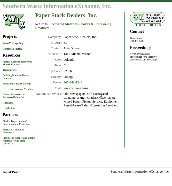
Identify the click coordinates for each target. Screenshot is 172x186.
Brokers (8, 102)
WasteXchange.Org (13, 43)
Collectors (9, 108)
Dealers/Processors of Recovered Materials (14, 96)
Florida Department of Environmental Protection (16, 123)
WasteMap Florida (12, 48)
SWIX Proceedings (140, 53)
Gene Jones (136, 38)
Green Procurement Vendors (18, 89)
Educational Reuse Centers (17, 83)
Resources (42, 28)
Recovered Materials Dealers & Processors (79, 24)
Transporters (10, 69)
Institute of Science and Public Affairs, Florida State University (19, 140)
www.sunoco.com (76, 88)
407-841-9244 (73, 82)
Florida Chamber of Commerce (13, 131)
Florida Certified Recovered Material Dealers (17, 63)
